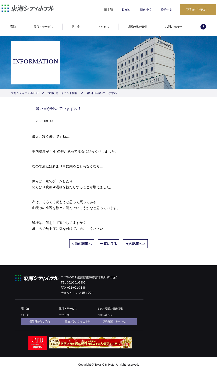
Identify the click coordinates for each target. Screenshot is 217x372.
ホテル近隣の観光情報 (110, 308)
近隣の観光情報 (137, 26)
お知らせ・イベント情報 (62, 93)
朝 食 (76, 26)
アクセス (103, 26)
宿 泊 (25, 308)
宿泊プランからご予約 (77, 321)
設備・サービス (43, 26)
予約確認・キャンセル (115, 321)
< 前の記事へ (82, 244)
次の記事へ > (135, 244)
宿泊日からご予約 (39, 321)
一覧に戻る (108, 244)
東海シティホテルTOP (25, 93)
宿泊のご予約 (198, 9)
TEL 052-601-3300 (73, 282)
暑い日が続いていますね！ (103, 93)
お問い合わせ (173, 26)
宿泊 (13, 26)
